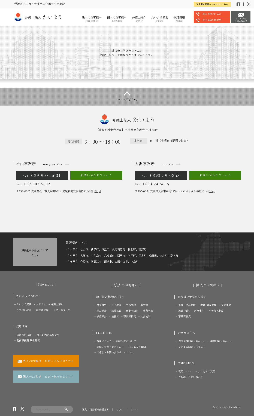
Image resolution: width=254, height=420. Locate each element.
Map (97, 191)
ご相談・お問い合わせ (109, 352)
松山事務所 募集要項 (47, 334)
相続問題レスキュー (221, 341)
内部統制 (145, 316)
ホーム (134, 409)
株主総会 (102, 310)
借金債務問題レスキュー (191, 341)
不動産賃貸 (129, 316)
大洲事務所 (154, 163)
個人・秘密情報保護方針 (95, 409)
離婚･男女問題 (208, 305)
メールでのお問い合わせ (240, 19)
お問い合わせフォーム (96, 175)
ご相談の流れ (24, 310)
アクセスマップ (61, 310)
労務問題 (131, 305)
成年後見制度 (216, 310)
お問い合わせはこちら (46, 361)
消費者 (115, 316)
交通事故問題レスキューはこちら (212, 4)
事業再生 (102, 305)
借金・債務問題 (187, 305)
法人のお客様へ (92, 18)
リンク (120, 409)
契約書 (144, 305)
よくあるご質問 (137, 346)
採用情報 (179, 18)
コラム (130, 352)
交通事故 (226, 305)
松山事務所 (39, 163)
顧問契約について (126, 341)
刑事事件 (199, 310)
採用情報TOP (24, 334)
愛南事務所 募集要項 (28, 340)
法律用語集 (42, 310)
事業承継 (148, 310)
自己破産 (116, 305)
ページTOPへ (127, 99)
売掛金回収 (132, 310)
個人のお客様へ (117, 18)
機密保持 (102, 316)
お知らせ (41, 304)
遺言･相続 (183, 310)
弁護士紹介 (139, 18)
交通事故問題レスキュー (191, 346)
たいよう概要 (159, 18)
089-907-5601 (42, 175)
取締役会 (116, 310)
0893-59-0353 (161, 175)
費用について (104, 341)
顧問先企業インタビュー (110, 346)
